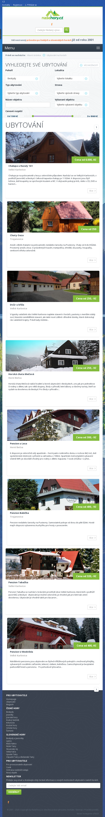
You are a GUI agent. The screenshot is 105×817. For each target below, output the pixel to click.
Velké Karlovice (17, 169)
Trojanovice (16, 239)
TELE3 (96, 813)
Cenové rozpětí (13, 111)
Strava (58, 84)
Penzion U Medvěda (21, 651)
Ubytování (10, 701)
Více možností (89, 65)
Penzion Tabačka (18, 582)
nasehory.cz (47, 9)
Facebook (8, 802)
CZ (3, 1)
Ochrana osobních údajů (17, 770)
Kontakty (6, 5)
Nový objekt (11, 772)
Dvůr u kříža (17, 304)
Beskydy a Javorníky (15, 738)
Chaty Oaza (17, 235)
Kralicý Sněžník (12, 720)
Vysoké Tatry (12, 754)
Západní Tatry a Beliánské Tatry (20, 757)
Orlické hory (11, 728)
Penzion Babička (19, 512)
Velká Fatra (11, 751)
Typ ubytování (13, 84)
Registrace (17, 5)
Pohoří (9, 70)
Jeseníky (9, 714)
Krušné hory (11, 725)
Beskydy (10, 712)
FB (52, 24)
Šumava (9, 730)
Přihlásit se (32, 5)
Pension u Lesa (18, 443)
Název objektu (13, 99)
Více (91, 190)
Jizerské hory (12, 717)
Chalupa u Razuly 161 (20, 165)
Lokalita (59, 70)
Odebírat (13, 791)
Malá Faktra (11, 743)
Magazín (10, 704)
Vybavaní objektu (64, 99)
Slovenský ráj (12, 749)
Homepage (11, 699)
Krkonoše (10, 722)
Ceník (8, 767)
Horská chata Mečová (21, 374)
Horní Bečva (15, 377)
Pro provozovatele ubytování (19, 764)
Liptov (9, 741)
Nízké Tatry (11, 746)
